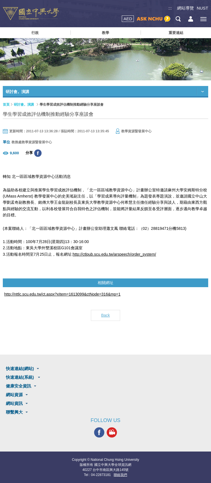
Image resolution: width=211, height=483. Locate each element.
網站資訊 (14, 403)
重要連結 (176, 33)
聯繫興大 (14, 412)
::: (170, 8)
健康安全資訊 (18, 386)
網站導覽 (185, 8)
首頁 (6, 104)
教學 (105, 33)
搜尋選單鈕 (178, 19)
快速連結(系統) (20, 377)
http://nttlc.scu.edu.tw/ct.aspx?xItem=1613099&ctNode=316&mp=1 (62, 294)
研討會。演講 (24, 104)
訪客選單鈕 (191, 19)
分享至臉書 (38, 153)
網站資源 (14, 394)
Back (105, 315)
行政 (35, 33)
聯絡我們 (120, 475)
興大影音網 (112, 432)
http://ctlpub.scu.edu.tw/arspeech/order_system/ (114, 254)
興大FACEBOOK (99, 432)
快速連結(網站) (20, 368)
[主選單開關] (203, 19)
